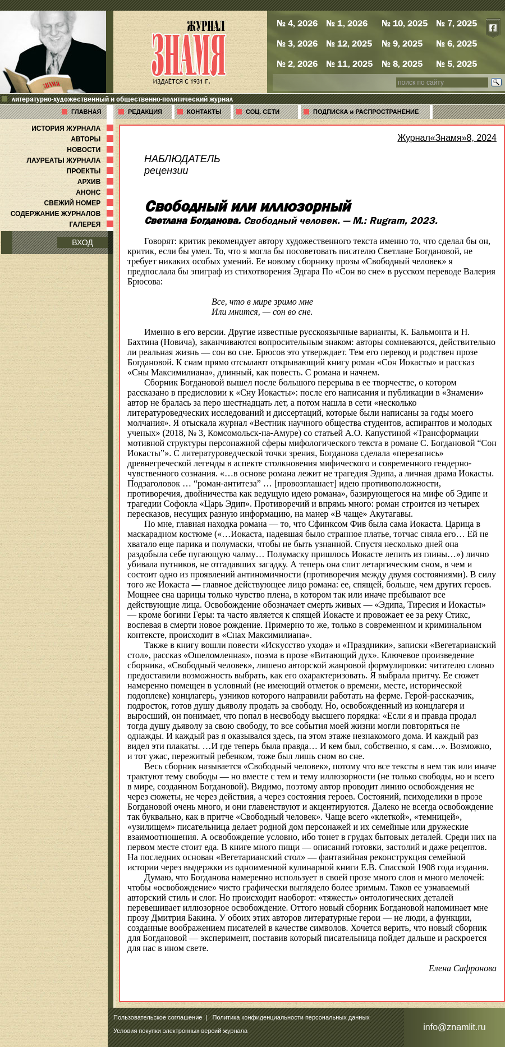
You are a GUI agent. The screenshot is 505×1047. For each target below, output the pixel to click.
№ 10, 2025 (405, 23)
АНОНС (96, 192)
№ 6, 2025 (456, 43)
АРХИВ (96, 182)
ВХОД (82, 242)
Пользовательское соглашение (157, 1017)
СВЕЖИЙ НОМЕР (80, 203)
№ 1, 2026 (347, 23)
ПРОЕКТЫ (91, 171)
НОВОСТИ (91, 150)
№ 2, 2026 (297, 63)
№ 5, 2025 (456, 63)
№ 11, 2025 (349, 63)
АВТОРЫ (93, 139)
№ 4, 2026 (297, 23)
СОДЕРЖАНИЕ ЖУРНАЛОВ (63, 214)
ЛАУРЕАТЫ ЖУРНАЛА (71, 160)
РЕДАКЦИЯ (145, 111)
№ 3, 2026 (297, 43)
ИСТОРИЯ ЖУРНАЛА (73, 128)
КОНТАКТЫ (204, 111)
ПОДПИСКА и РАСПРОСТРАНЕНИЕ (366, 111)
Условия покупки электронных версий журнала (180, 1030)
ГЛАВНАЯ (86, 111)
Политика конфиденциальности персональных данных (291, 1017)
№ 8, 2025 (402, 63)
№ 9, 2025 (402, 43)
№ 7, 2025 (456, 23)
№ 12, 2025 (349, 43)
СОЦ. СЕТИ (262, 111)
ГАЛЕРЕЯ (92, 224)
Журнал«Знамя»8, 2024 (447, 138)
